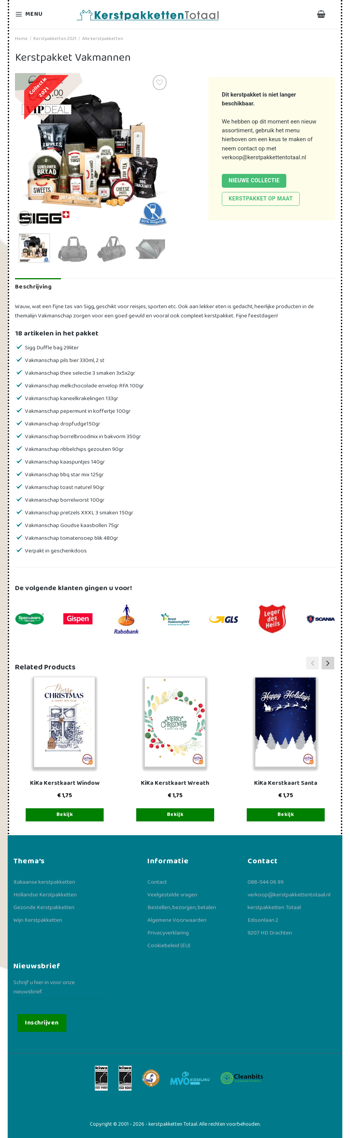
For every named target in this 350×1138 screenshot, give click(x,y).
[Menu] (34, 14)
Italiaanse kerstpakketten (44, 882)
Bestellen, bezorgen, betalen (181, 907)
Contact (157, 882)
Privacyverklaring (168, 933)
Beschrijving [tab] (33, 287)
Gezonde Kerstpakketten (43, 907)
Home (21, 38)
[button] (328, 662)
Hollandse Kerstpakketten (45, 894)
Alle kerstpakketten (102, 38)
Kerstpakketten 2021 (54, 38)
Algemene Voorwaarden (176, 920)
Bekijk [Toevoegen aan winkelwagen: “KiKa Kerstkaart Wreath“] (175, 814)
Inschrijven (41, 1023)
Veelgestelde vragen (172, 894)
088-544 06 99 (266, 882)
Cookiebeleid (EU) (168, 945)
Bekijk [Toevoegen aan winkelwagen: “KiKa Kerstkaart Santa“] (285, 814)
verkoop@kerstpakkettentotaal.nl (264, 157)
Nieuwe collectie (254, 180)
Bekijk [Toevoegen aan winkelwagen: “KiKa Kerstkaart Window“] (64, 814)
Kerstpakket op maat (261, 198)
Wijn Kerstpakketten (37, 920)
